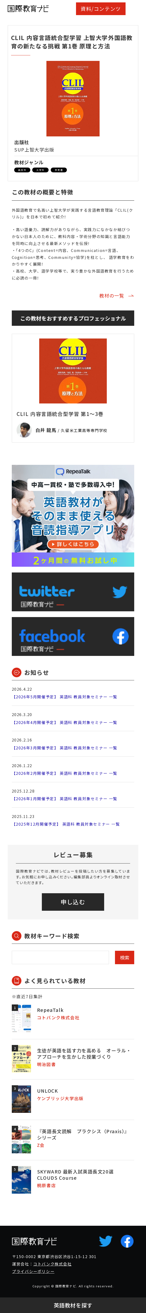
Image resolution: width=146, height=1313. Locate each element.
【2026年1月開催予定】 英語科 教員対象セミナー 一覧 (64, 798)
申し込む (73, 902)
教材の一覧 (111, 295)
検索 (124, 957)
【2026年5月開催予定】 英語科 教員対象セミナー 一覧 (64, 697)
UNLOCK (47, 1090)
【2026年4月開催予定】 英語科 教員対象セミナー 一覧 (64, 722)
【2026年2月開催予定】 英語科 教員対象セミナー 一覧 (64, 773)
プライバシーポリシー (33, 1271)
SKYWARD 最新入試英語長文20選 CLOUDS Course (75, 1174)
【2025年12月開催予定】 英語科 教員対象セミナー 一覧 (66, 824)
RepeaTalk (50, 1009)
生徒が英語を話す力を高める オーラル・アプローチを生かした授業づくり (84, 1053)
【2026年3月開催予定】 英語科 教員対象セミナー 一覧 (64, 748)
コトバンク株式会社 (52, 1264)
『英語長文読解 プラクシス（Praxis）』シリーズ (83, 1134)
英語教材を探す (73, 1305)
